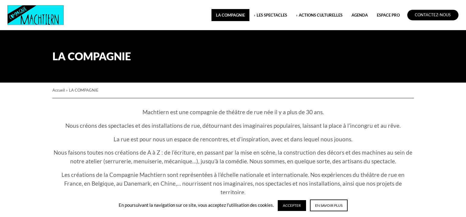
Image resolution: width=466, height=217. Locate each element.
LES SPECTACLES (272, 15)
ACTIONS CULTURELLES (320, 15)
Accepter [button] (292, 205)
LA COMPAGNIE (230, 15)
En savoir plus (328, 205)
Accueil (58, 90)
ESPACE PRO (388, 15)
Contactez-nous (433, 15)
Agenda (360, 15)
